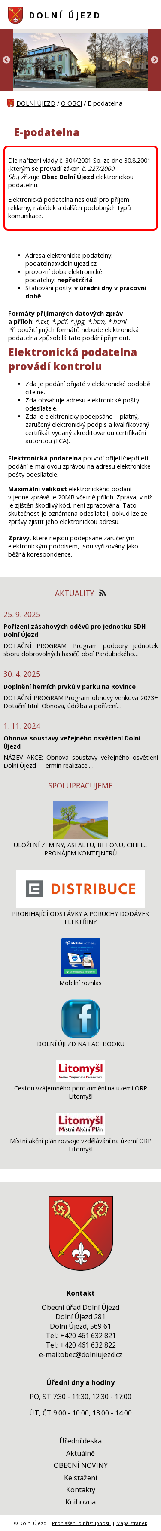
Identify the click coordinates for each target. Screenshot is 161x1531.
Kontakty (80, 1489)
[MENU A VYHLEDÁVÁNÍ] (148, 15)
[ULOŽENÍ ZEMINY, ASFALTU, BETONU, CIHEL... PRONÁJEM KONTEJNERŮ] (80, 837)
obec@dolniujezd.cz (91, 1354)
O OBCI (71, 103)
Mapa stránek (131, 1523)
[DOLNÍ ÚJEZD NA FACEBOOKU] (80, 1036)
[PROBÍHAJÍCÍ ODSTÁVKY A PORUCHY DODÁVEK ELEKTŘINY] (80, 905)
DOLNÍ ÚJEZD (65, 15)
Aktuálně (80, 1453)
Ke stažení (80, 1477)
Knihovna (80, 1502)
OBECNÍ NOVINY (81, 1465)
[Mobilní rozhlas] (80, 975)
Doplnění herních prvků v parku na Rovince (69, 686)
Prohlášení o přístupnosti (81, 1523)
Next (154, 60)
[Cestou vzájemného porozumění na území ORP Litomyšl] (80, 1080)
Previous (6, 60)
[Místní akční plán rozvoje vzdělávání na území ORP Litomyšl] (80, 1133)
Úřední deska (80, 1441)
